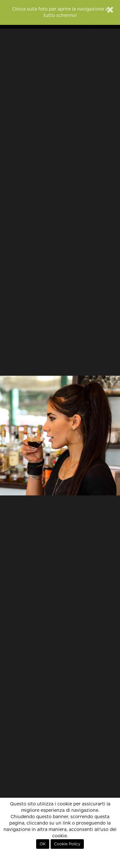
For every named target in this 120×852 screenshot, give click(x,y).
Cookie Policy (67, 844)
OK (43, 844)
